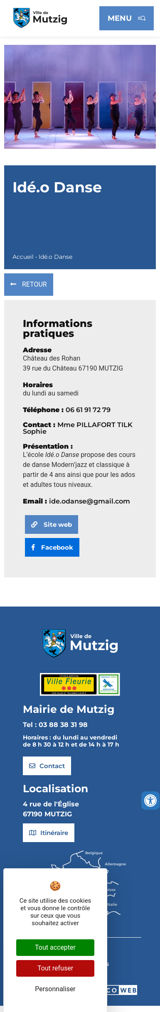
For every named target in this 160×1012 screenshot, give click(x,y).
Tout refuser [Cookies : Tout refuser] (55, 968)
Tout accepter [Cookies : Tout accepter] (55, 947)
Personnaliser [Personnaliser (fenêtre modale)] (55, 989)
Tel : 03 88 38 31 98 (55, 725)
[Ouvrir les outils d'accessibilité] (150, 800)
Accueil (23, 256)
